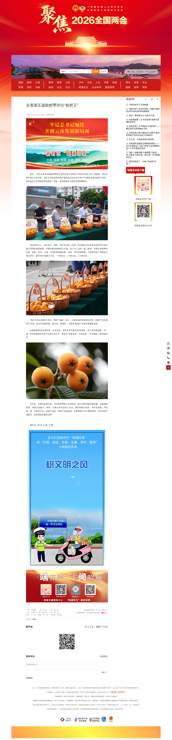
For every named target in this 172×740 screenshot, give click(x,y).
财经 (51, 82)
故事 (136, 87)
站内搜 (95, 71)
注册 (130, 72)
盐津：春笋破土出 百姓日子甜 (141, 115)
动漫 (114, 82)
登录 (140, 72)
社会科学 (96, 87)
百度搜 (103, 71)
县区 (29, 87)
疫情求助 (121, 692)
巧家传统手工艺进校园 (138, 105)
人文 (97, 82)
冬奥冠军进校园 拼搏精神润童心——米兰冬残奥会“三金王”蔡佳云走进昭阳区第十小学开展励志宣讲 (143, 146)
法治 (67, 87)
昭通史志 (83, 87)
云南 (37, 82)
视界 (144, 87)
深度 (136, 82)
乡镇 (37, 87)
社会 (59, 87)
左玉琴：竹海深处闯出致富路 (141, 139)
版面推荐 (110, 87)
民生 (34, 619)
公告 (67, 82)
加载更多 (29, 678)
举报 (104, 613)
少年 (81, 82)
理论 (128, 82)
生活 (144, 82)
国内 (29, 82)
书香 (106, 82)
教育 (59, 82)
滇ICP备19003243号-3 (41, 705)
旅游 (51, 87)
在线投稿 (151, 72)
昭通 (21, 87)
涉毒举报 (113, 692)
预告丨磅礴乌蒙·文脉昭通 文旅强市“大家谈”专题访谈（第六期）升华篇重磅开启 (143, 154)
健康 (128, 87)
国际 (21, 82)
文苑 (89, 82)
